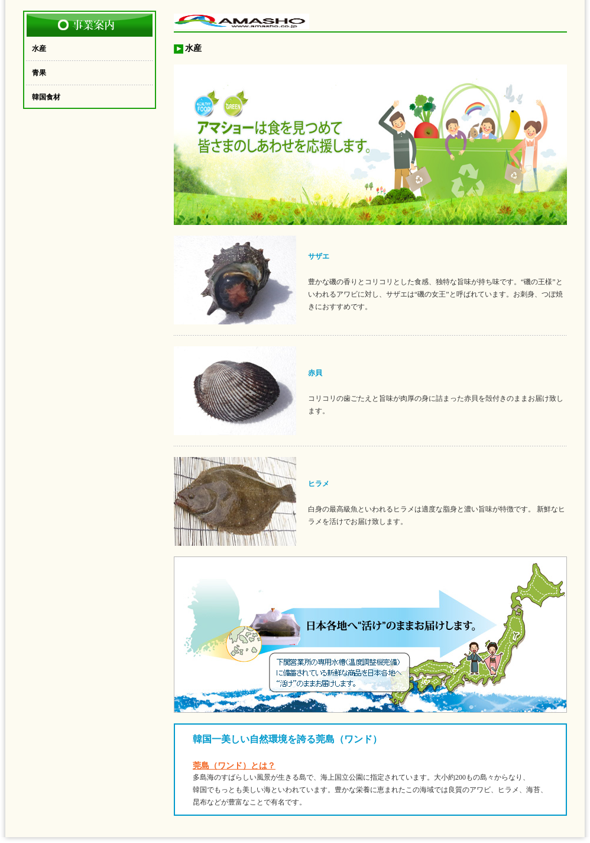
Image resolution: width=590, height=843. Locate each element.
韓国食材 (46, 97)
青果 (39, 73)
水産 (39, 48)
